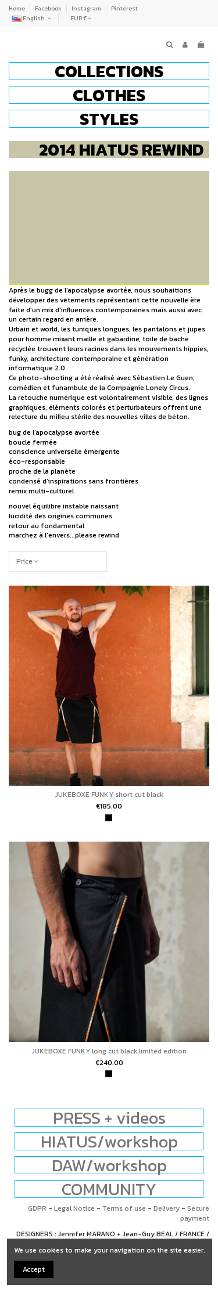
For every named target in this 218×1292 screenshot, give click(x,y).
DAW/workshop (109, 1165)
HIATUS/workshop (109, 1141)
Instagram (87, 8)
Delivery (166, 1208)
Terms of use (124, 1208)
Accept (34, 1269)
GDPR (37, 1208)
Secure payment (194, 1213)
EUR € (81, 18)
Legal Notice (74, 1208)
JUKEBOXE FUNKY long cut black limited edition (109, 1051)
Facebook (49, 8)
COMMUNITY (109, 1188)
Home (17, 8)
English (32, 18)
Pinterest (124, 8)
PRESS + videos (109, 1117)
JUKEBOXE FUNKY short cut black (109, 794)
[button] (109, 71)
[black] (108, 817)
